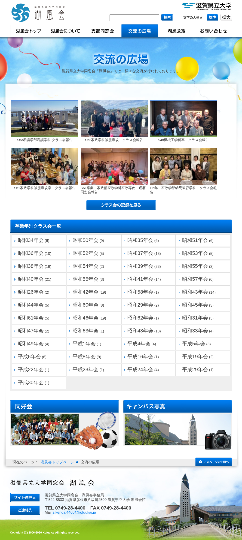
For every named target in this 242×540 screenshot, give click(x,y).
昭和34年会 (31, 240)
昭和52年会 (85, 253)
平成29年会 (195, 369)
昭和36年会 (31, 253)
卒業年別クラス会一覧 (38, 226)
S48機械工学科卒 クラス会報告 (183, 140)
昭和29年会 (140, 305)
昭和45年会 (195, 305)
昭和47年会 (31, 331)
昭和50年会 (85, 240)
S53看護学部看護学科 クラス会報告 (45, 140)
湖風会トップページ (57, 462)
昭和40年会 (31, 279)
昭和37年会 (140, 253)
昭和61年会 (31, 318)
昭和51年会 (195, 240)
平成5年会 (193, 344)
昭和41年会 (140, 279)
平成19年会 (195, 356)
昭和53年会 (195, 253)
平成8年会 (84, 356)
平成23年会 (85, 369)
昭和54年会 (85, 266)
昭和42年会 (85, 292)
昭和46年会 (85, 318)
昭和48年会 (140, 331)
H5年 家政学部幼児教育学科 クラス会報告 (183, 190)
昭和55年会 (195, 266)
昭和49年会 (31, 344)
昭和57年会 (195, 279)
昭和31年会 (195, 318)
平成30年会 (31, 382)
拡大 (226, 17)
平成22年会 (31, 369)
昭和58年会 (140, 292)
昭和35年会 (140, 240)
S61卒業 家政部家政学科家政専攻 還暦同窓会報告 (113, 190)
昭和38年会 (31, 266)
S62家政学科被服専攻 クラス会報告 (114, 140)
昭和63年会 (85, 331)
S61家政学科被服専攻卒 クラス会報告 (45, 188)
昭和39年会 (140, 266)
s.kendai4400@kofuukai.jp (74, 512)
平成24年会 (140, 369)
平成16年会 (140, 356)
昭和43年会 (195, 292)
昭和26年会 (31, 292)
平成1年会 (84, 344)
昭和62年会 (140, 318)
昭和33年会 (195, 331)
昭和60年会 (85, 305)
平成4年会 (138, 344)
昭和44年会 (31, 305)
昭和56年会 (85, 279)
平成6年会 (29, 356)
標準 (212, 17)
